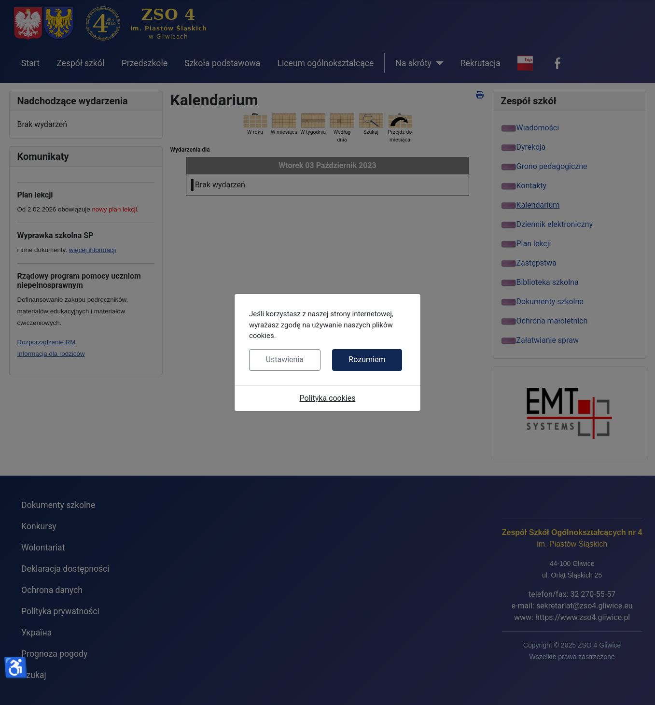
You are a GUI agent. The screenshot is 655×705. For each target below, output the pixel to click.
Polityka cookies (328, 398)
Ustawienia (285, 359)
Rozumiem (366, 359)
